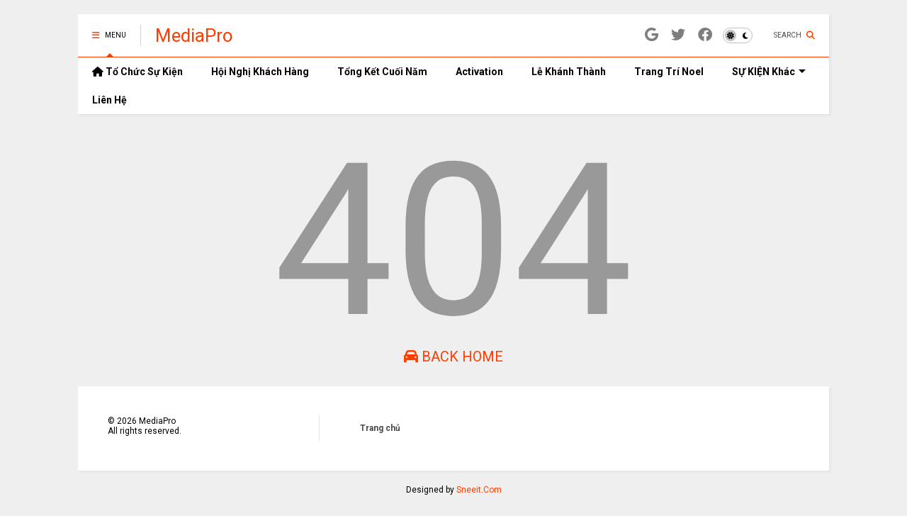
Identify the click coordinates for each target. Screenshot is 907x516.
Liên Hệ (109, 100)
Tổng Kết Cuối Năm (382, 71)
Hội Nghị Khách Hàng (260, 71)
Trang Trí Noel (669, 71)
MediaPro (194, 35)
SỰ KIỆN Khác (769, 71)
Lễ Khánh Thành (568, 71)
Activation (479, 71)
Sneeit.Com (479, 490)
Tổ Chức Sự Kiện (137, 71)
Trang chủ (380, 428)
